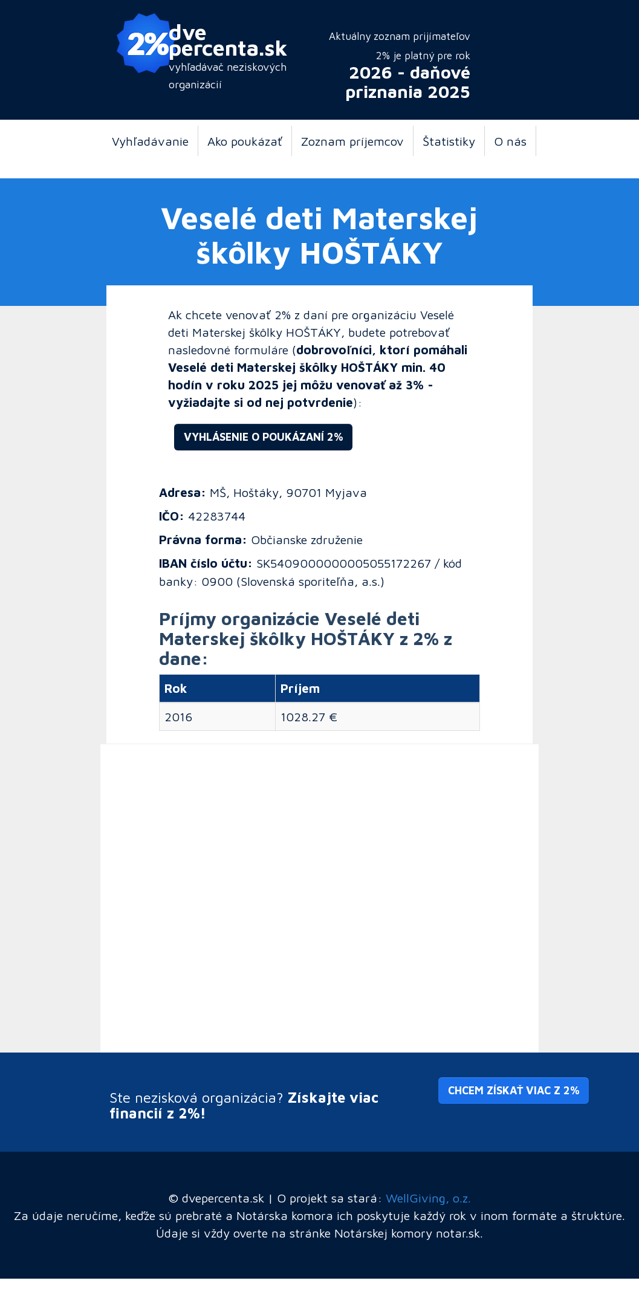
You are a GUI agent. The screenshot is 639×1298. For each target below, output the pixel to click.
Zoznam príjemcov (352, 141)
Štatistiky (449, 141)
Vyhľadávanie (150, 141)
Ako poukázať (244, 141)
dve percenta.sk (228, 39)
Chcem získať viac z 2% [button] (513, 1090)
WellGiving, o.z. (428, 1197)
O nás (510, 141)
